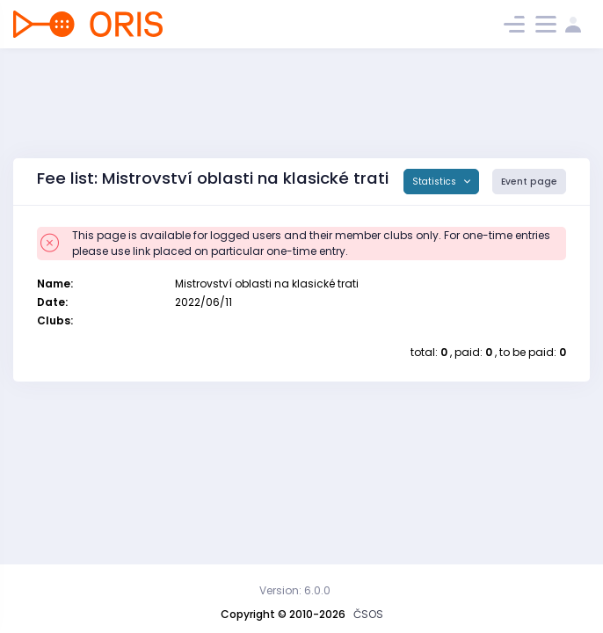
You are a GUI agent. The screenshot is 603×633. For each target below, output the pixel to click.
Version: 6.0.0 (295, 590)
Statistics (435, 181)
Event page (529, 181)
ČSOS (368, 614)
